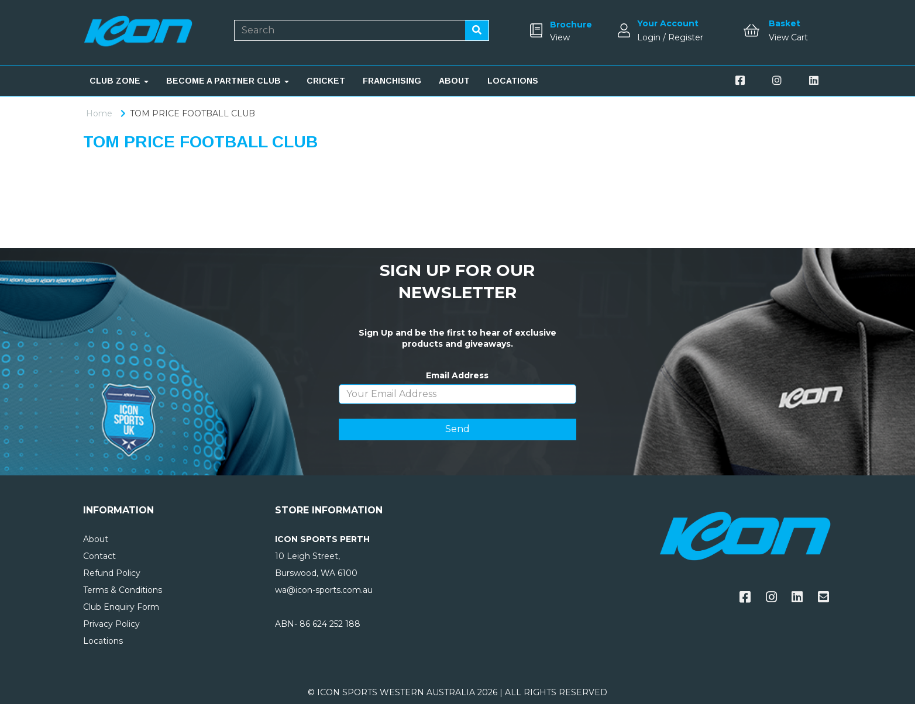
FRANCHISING (392, 80)
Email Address (457, 375)
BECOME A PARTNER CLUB (227, 80)
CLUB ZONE (119, 80)
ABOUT (454, 80)
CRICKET (326, 80)
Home (99, 113)
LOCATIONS (512, 80)
